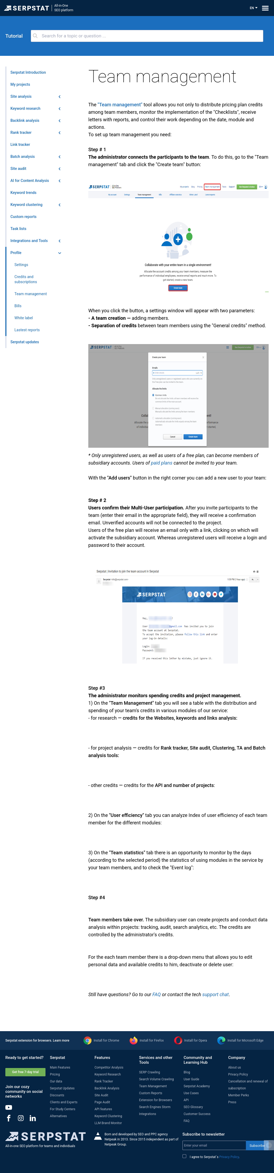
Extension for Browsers (155, 1100)
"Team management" (120, 104)
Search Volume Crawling (156, 1079)
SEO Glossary (193, 1107)
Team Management (153, 1086)
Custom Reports (150, 1093)
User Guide (191, 1079)
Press (232, 1102)
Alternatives (58, 1116)
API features (103, 1109)
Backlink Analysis (106, 1088)
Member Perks (238, 1095)
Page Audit (102, 1102)
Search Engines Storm (154, 1107)
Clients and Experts (64, 1102)
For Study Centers (62, 1109)
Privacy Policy (238, 1074)
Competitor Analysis (108, 1067)
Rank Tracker (103, 1081)
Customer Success (197, 1114)
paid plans (161, 463)
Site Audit (101, 1095)
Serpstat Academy (197, 1086)
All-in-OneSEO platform (63, 8)
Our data (56, 1081)
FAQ (156, 994)
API (186, 1100)
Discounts (57, 1095)
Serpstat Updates (62, 1088)
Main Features (60, 1067)
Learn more (61, 1040)
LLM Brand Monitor (108, 1123)
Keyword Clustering (108, 1116)
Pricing (55, 1074)
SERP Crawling (149, 1072)
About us (234, 1067)
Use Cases (191, 1093)
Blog (187, 1072)
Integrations (147, 1114)
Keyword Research (107, 1074)
